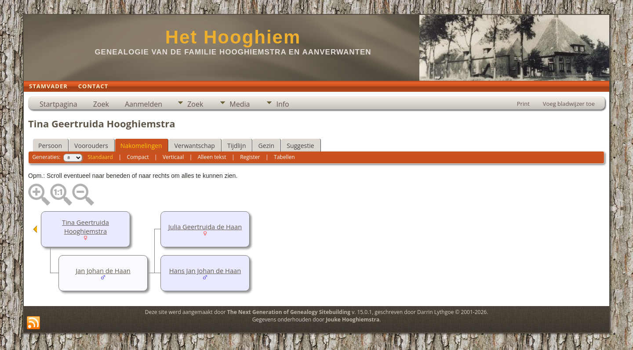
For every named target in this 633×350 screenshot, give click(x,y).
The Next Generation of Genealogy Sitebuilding (288, 312)
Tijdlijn (236, 145)
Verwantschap (194, 145)
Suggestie (300, 145)
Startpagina (58, 104)
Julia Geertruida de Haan (205, 226)
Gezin (266, 145)
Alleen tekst (212, 157)
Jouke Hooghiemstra (352, 319)
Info (282, 104)
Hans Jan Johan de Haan (205, 270)
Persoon (50, 145)
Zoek (101, 104)
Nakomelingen (141, 145)
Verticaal (173, 157)
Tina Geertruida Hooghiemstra (85, 226)
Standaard (100, 157)
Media (239, 104)
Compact (138, 157)
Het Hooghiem (233, 37)
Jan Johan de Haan (103, 270)
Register (250, 157)
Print (523, 104)
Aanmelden (143, 104)
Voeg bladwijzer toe (569, 104)
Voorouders (91, 145)
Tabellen (284, 157)
